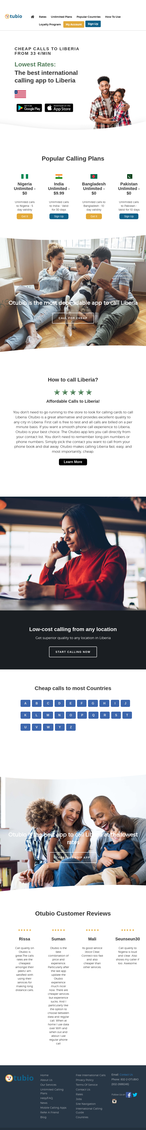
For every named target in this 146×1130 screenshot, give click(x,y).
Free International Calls (91, 1075)
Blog (43, 1117)
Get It (24, 216)
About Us (46, 1080)
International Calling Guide (89, 1110)
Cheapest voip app (73, 857)
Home (44, 1075)
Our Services (48, 1084)
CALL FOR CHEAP (73, 318)
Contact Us (83, 1089)
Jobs (79, 1099)
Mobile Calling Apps (53, 1107)
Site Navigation (86, 1103)
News (43, 1102)
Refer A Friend (49, 1112)
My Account (74, 24)
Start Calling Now (73, 651)
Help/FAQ (46, 1098)
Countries (82, 1117)
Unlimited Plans (61, 17)
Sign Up (93, 24)
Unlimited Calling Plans (51, 1091)
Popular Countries (89, 17)
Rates (42, 17)
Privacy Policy (85, 1080)
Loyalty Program (50, 24)
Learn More (73, 462)
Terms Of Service (87, 1084)
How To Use (113, 17)
